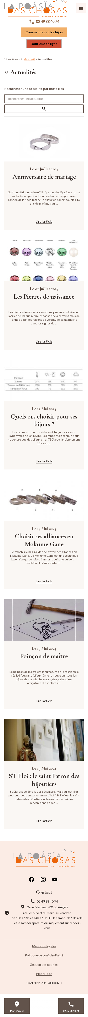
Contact (44, 1010)
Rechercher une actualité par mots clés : (34, 89)
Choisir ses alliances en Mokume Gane (44, 540)
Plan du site (44, 974)
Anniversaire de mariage (44, 177)
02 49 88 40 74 (47, 21)
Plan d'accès (17, 1010)
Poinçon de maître (44, 656)
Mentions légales (44, 946)
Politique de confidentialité (44, 955)
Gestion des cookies (44, 964)
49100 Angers (47, 907)
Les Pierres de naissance (44, 297)
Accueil (29, 59)
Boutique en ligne (44, 44)
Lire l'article (44, 221)
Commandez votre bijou (44, 32)
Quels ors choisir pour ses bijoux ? (44, 420)
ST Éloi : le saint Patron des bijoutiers (44, 780)
